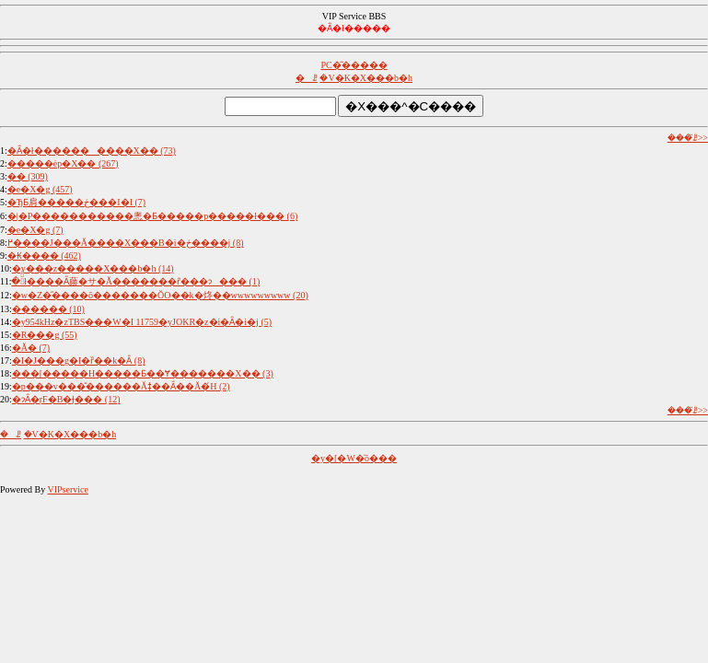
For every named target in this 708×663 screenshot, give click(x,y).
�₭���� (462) (44, 255)
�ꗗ (307, 78)
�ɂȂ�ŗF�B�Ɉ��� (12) (66, 399)
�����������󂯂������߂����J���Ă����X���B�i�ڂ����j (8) (125, 243)
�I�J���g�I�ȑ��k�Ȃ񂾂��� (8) (78, 360)
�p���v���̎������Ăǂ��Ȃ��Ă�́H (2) (121, 386)
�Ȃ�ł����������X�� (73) (91, 150)
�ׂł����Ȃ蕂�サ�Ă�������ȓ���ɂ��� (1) (135, 281)
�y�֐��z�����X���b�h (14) (93, 268)
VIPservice (67, 489)
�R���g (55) (44, 335)
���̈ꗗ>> (687, 138)
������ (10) (48, 309)
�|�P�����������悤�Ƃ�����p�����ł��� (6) (152, 216)
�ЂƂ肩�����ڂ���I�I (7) (76, 202)
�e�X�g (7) (35, 230)
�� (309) (27, 176)
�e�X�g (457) (40, 189)
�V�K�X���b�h (365, 78)
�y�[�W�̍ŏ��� (354, 458)
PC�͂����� (353, 65)
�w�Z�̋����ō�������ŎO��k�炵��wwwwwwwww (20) (160, 295)
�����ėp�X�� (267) (63, 163)
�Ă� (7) (31, 348)
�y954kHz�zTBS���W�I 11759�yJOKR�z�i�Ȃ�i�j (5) (142, 322)
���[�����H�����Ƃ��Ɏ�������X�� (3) (142, 373)
